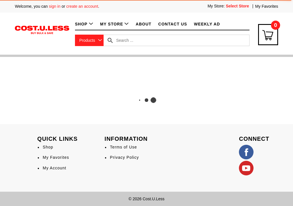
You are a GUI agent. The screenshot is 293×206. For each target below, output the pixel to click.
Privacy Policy (124, 157)
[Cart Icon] (268, 34)
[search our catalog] (110, 40)
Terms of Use (123, 147)
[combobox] (89, 40)
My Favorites (266, 6)
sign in (54, 6)
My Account (54, 168)
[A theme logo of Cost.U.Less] (42, 29)
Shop (48, 147)
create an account (82, 6)
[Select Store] (238, 6)
